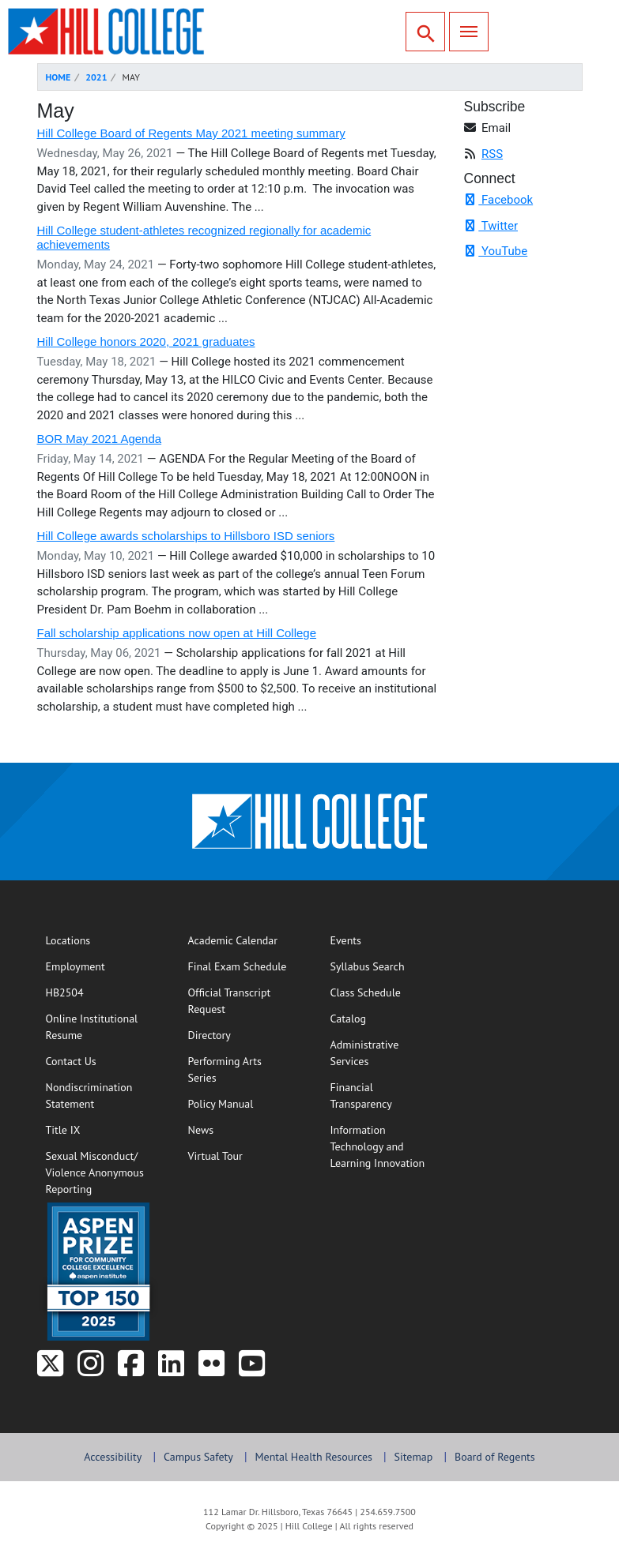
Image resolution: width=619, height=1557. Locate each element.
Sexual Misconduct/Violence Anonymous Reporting (95, 1172)
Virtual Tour (215, 1156)
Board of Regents (495, 1457)
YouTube (496, 251)
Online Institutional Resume (101, 1026)
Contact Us (101, 1060)
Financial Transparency (361, 1095)
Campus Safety (198, 1457)
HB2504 (65, 992)
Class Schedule (385, 992)
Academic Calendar (233, 940)
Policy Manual (221, 1104)
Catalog (348, 1018)
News (201, 1130)
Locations (68, 940)
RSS (492, 154)
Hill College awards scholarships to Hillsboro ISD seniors (186, 535)
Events (346, 940)
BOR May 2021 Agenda (99, 438)
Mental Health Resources (313, 1457)
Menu (463, 29)
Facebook (499, 200)
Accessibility (113, 1457)
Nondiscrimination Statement (89, 1095)
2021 (96, 77)
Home (58, 77)
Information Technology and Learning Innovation (377, 1146)
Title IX (63, 1130)
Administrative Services (364, 1052)
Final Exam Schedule (243, 966)
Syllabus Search (385, 966)
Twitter (491, 226)
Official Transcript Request (243, 1000)
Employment (75, 966)
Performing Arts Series (225, 1069)
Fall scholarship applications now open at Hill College (177, 633)
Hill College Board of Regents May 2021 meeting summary (191, 133)
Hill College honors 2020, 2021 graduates (146, 341)
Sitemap (413, 1457)
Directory (209, 1035)
